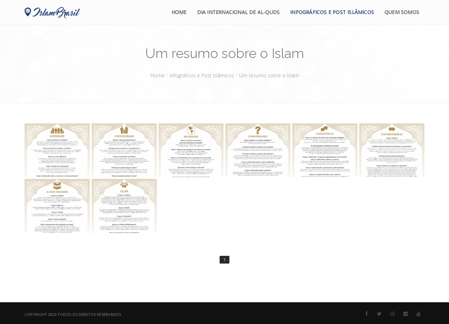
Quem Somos (401, 12)
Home (179, 12)
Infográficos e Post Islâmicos (332, 12)
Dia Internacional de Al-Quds (238, 12)
